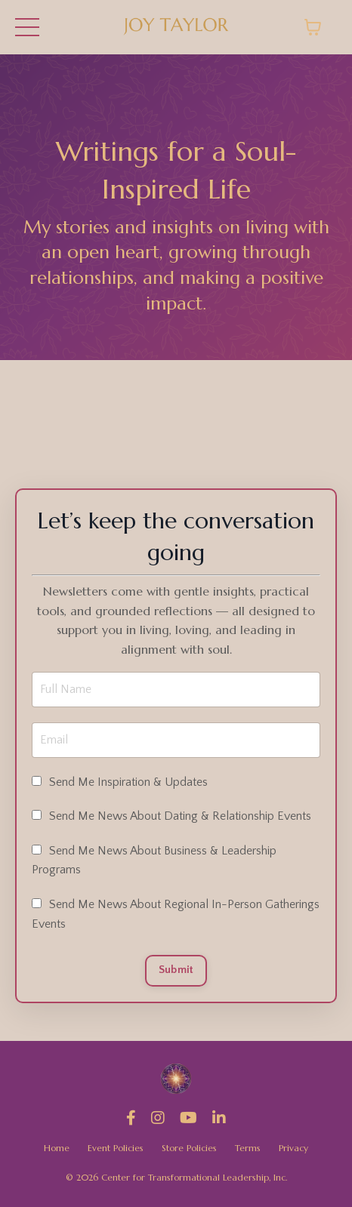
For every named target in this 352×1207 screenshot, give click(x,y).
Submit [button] (176, 970)
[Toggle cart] (313, 27)
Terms (248, 1147)
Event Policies (116, 1147)
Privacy (293, 1147)
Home (56, 1147)
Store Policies (189, 1147)
